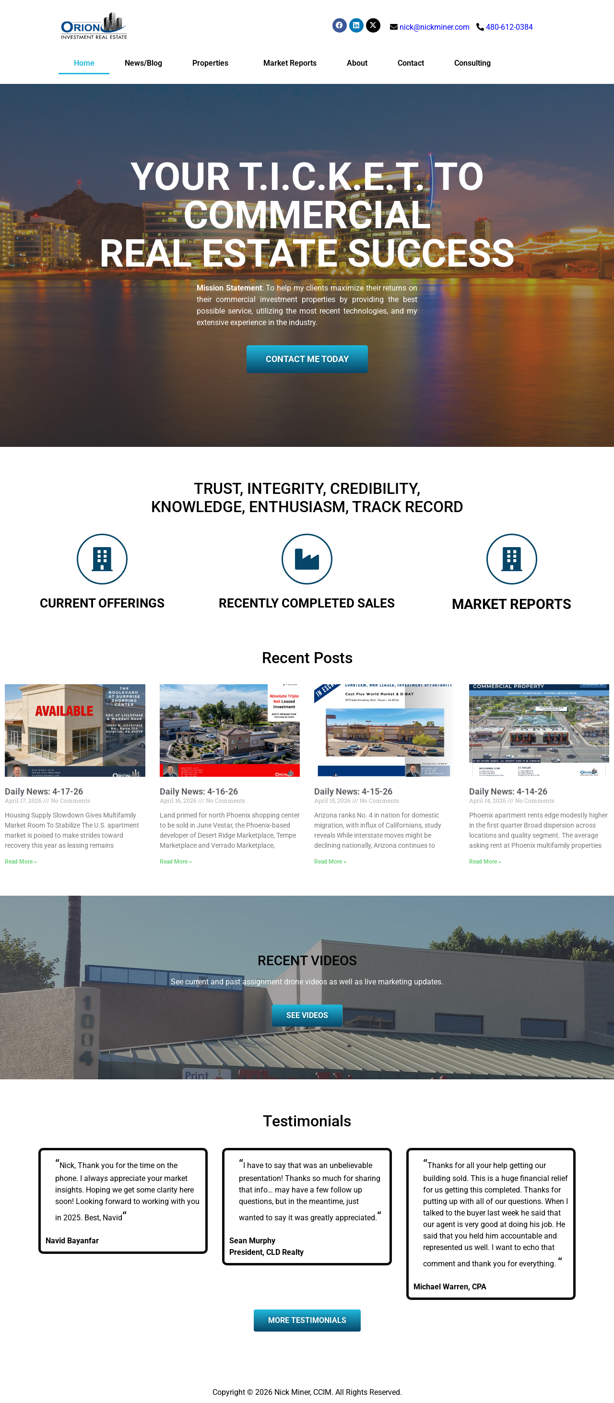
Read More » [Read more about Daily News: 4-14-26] (485, 861)
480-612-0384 (509, 27)
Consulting (472, 63)
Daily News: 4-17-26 (44, 791)
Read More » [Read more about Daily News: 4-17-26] (21, 861)
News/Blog (143, 63)
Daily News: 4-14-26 (508, 791)
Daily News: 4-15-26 (353, 791)
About (357, 63)
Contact (411, 63)
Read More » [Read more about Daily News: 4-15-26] (330, 861)
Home (84, 63)
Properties (212, 63)
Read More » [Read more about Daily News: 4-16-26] (176, 861)
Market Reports (290, 63)
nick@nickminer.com (435, 27)
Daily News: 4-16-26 (199, 791)
